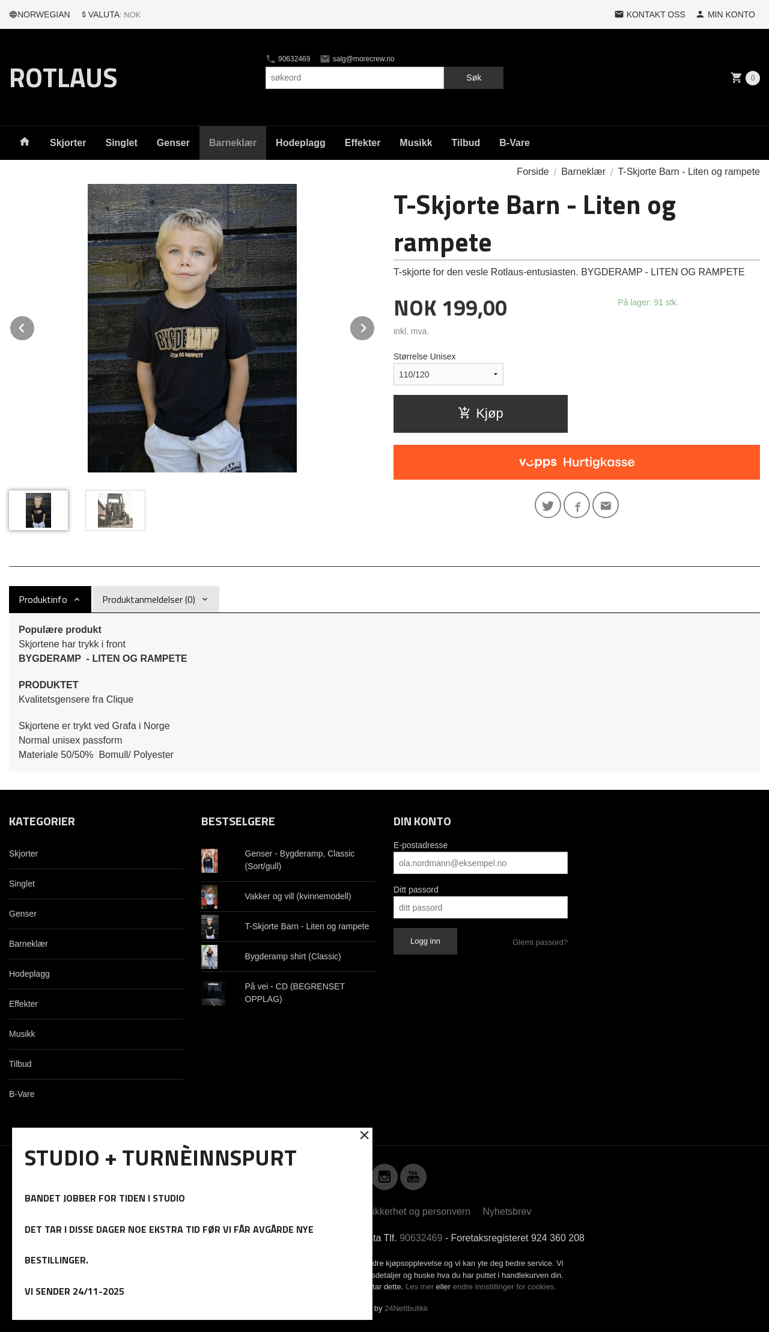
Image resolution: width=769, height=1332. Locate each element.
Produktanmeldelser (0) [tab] (148, 599)
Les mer (421, 1286)
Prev (34, 326)
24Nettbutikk (406, 1308)
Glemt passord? (540, 942)
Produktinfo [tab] (43, 599)
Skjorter (68, 143)
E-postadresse (421, 845)
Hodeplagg (301, 143)
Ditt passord (416, 889)
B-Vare (514, 143)
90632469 (288, 59)
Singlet (121, 143)
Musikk (416, 143)
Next (374, 326)
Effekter (363, 143)
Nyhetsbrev (507, 1211)
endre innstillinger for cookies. (504, 1286)
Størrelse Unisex (424, 356)
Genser (173, 143)
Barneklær (233, 143)
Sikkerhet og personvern (418, 1211)
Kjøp (480, 413)
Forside (533, 171)
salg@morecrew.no (357, 59)
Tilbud (466, 143)
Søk (473, 77)
